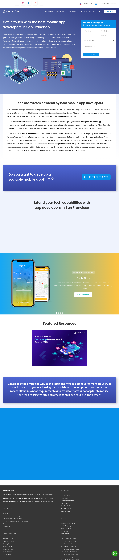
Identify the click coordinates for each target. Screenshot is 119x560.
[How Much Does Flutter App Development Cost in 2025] (59, 348)
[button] (1, 284)
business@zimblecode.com (107, 4)
